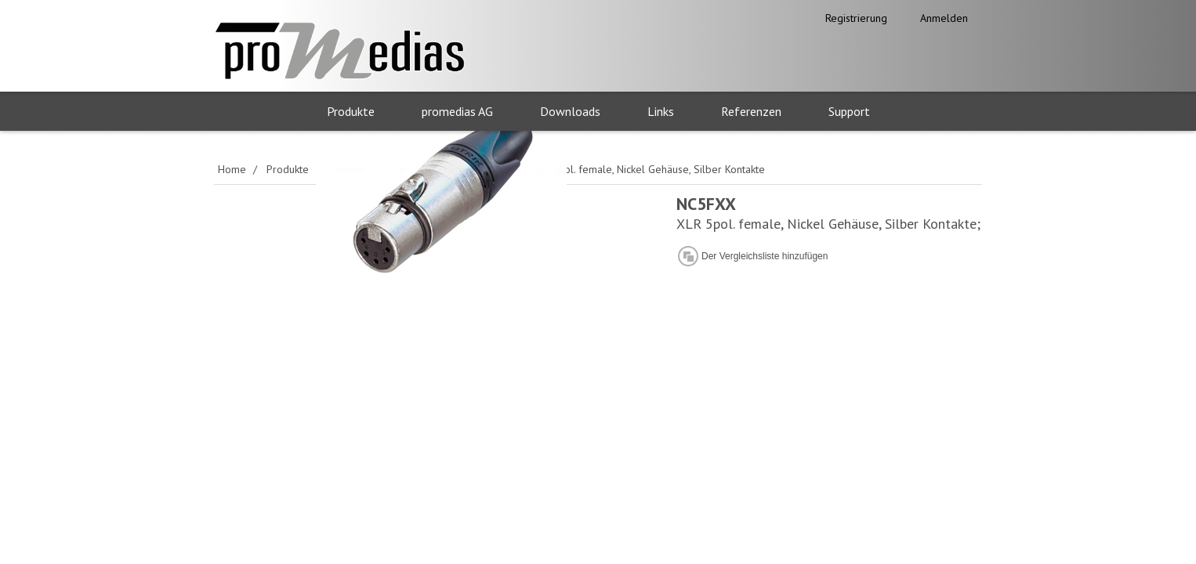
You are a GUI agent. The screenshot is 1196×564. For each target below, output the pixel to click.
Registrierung (856, 18)
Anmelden (944, 18)
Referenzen (751, 111)
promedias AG (457, 111)
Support (849, 111)
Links (660, 111)
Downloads (570, 111)
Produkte (351, 111)
